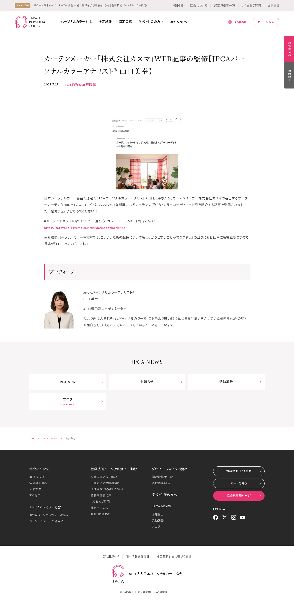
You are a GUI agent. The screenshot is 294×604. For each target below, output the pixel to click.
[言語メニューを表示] (237, 22)
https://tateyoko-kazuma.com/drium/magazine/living (85, 228)
